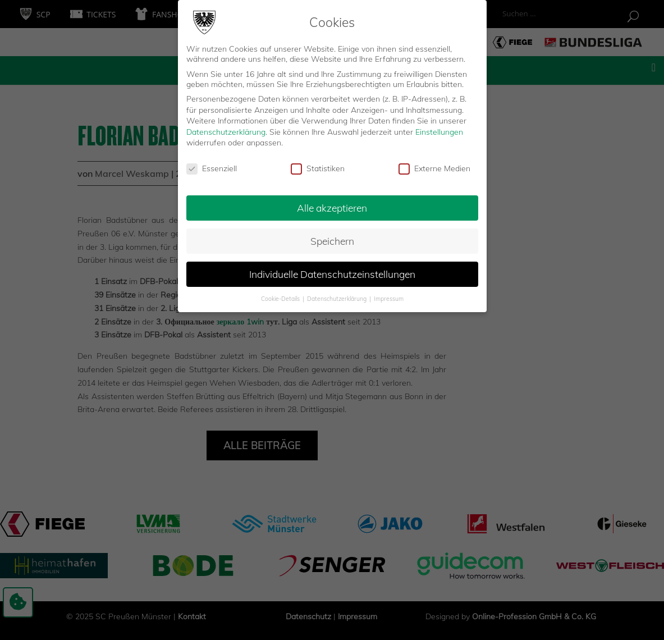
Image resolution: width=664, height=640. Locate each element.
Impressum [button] (389, 297)
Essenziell (211, 168)
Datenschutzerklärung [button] (337, 297)
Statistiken (318, 168)
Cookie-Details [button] (281, 297)
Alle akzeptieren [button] (332, 206)
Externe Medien (434, 168)
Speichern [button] (332, 240)
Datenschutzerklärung (225, 131)
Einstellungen (439, 131)
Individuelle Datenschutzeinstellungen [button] (332, 273)
